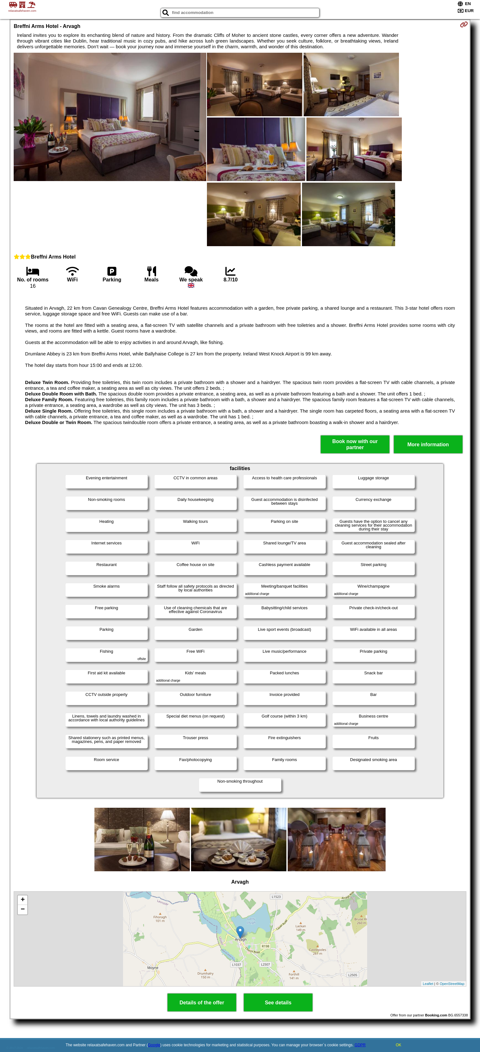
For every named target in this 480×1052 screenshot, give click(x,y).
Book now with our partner (355, 444)
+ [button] (23, 900)
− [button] (23, 909)
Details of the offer (202, 1002)
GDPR (360, 1045)
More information (428, 444)
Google (154, 1045)
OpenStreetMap (452, 984)
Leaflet (428, 984)
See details (278, 1002)
